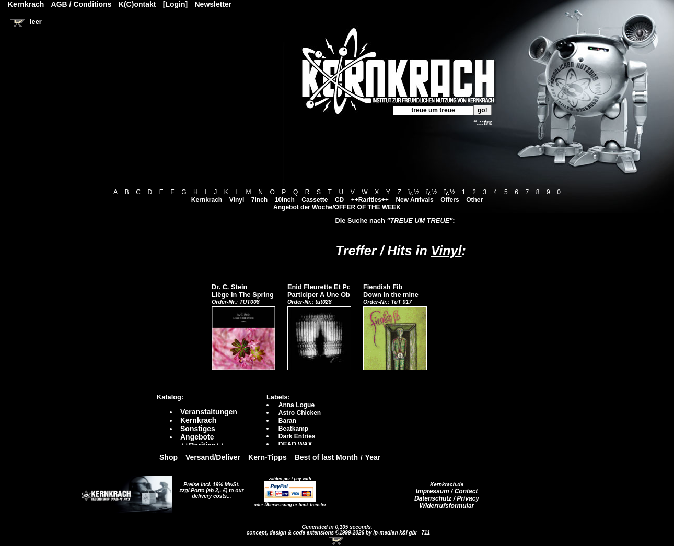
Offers (449, 200)
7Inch (259, 200)
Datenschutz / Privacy (446, 498)
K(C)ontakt (137, 4)
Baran (287, 420)
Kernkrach (206, 200)
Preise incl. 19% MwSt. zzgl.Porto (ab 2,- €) (210, 487)
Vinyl (236, 200)
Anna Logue (296, 405)
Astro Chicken (299, 413)
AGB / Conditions (81, 4)
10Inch (285, 200)
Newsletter (213, 4)
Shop (168, 457)
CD (339, 200)
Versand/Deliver (212, 457)
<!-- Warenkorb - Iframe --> (337, 541)
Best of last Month (326, 457)
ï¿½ (413, 192)
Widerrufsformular (447, 505)
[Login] (175, 4)
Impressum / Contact (447, 491)
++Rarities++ (370, 200)
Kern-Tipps (267, 457)
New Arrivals (414, 200)
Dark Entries (297, 436)
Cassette (314, 200)
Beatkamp (293, 428)
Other (474, 200)
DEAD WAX (295, 444)
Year (373, 457)
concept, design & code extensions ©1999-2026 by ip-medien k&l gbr (333, 533)
